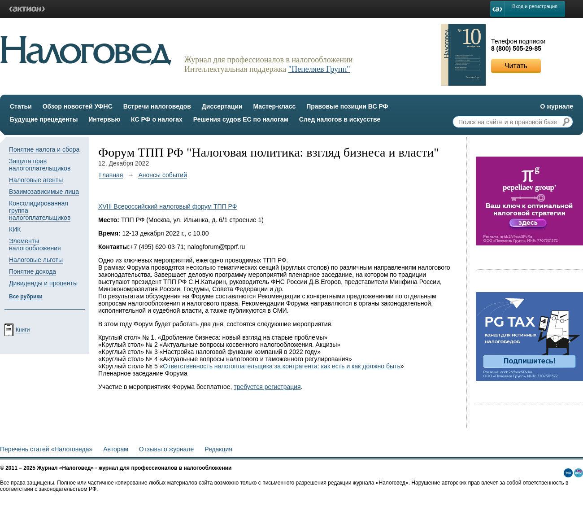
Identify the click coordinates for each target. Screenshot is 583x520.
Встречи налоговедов (157, 106)
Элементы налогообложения (35, 244)
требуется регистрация (267, 386)
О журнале (556, 106)
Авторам (115, 449)
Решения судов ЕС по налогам (240, 119)
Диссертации (222, 106)
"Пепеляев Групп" (319, 69)
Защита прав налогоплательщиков (39, 164)
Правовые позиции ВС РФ (347, 106)
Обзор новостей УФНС (78, 106)
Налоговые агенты (36, 180)
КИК (15, 229)
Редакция (218, 449)
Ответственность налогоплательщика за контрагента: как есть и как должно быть (281, 366)
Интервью (104, 119)
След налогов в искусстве (340, 119)
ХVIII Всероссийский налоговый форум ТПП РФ (167, 206)
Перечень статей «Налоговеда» (46, 449)
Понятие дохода (32, 271)
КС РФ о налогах (157, 119)
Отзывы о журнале (166, 449)
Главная (111, 175)
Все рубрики (26, 296)
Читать (516, 66)
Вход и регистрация (534, 6)
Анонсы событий (162, 175)
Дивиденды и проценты (43, 283)
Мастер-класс (274, 106)
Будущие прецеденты (44, 119)
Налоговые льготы (36, 259)
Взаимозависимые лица (44, 191)
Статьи (21, 106)
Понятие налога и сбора (44, 149)
